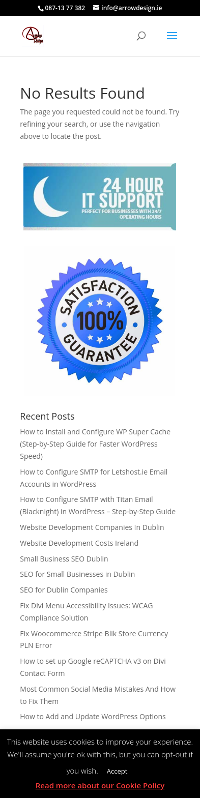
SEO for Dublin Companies (63, 590)
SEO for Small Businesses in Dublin (77, 574)
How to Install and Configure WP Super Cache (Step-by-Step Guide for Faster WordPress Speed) (95, 444)
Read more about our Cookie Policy (100, 785)
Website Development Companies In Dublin (92, 527)
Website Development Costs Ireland (79, 543)
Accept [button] (117, 771)
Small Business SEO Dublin (64, 559)
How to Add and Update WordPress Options (92, 716)
